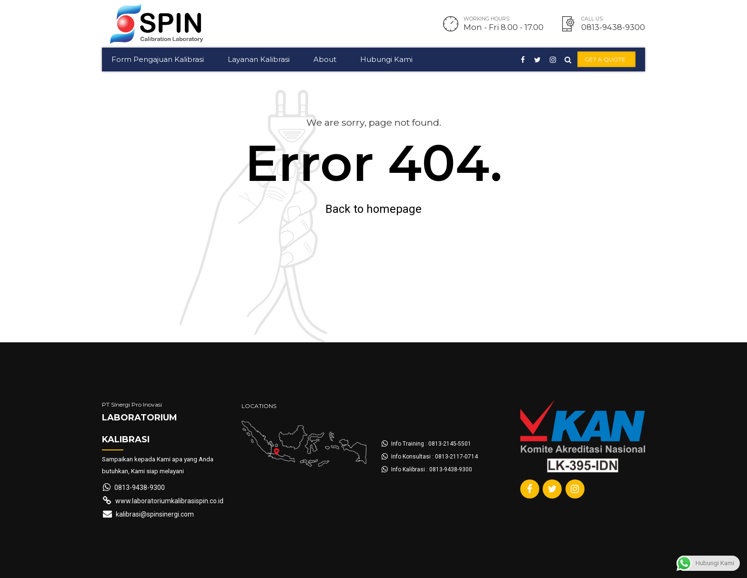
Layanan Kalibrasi (259, 59)
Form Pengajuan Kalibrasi (157, 59)
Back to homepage (373, 209)
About (324, 59)
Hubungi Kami (386, 59)
